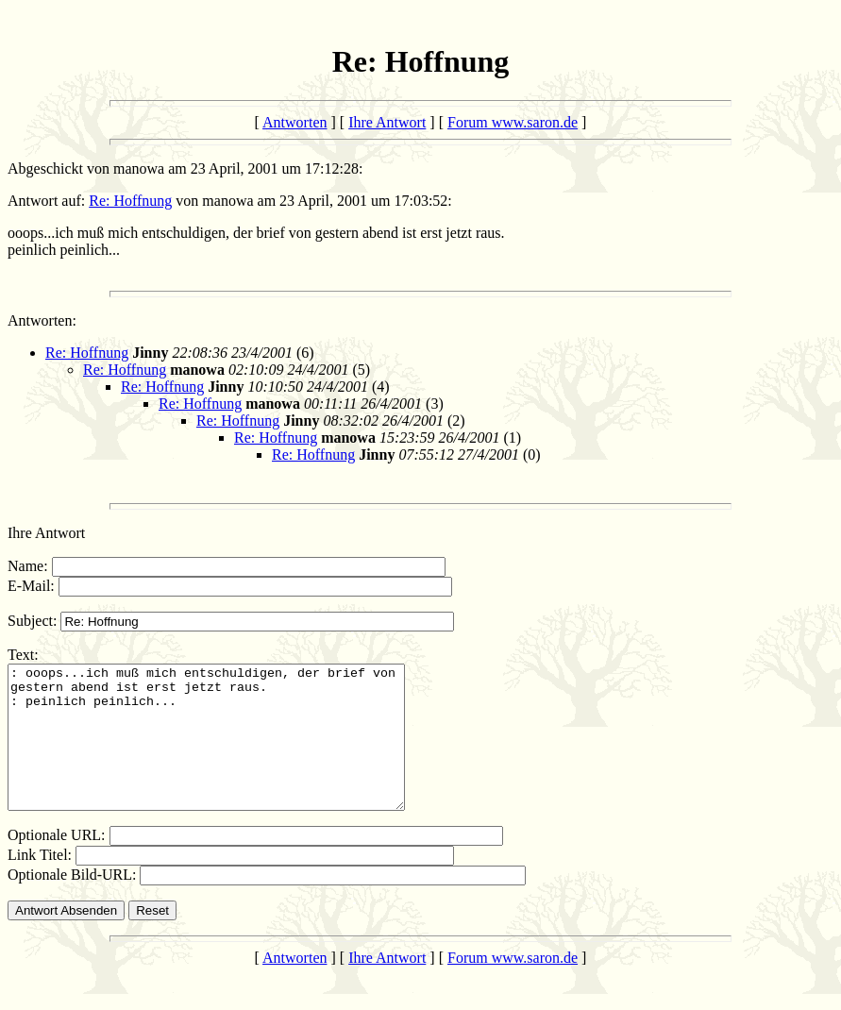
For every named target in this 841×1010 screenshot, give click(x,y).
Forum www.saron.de (512, 122)
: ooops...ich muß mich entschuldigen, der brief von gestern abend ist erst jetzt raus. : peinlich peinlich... (230, 751)
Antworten (294, 122)
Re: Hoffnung (130, 201)
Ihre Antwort (387, 122)
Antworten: (42, 320)
